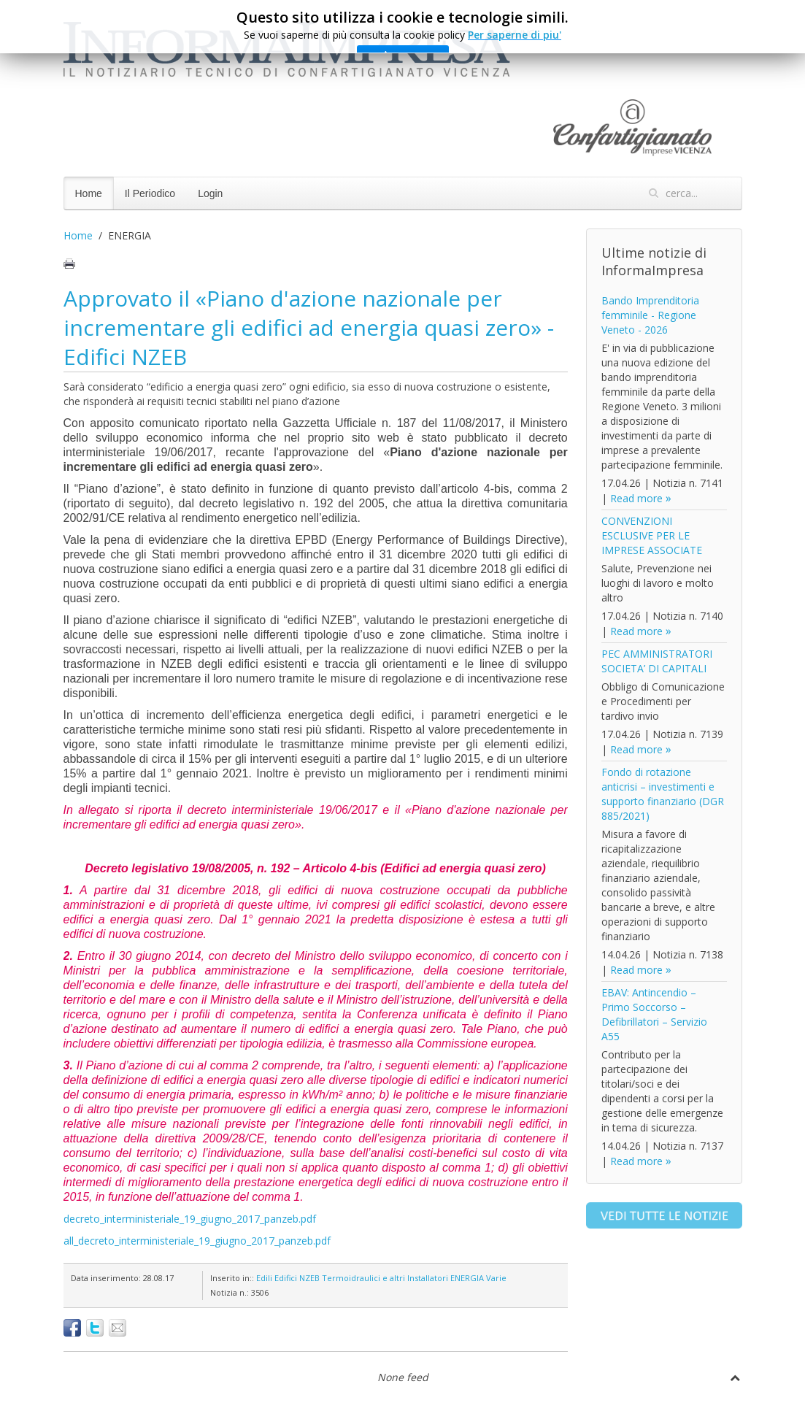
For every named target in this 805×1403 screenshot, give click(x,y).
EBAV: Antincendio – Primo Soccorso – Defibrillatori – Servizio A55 (654, 1014)
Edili (264, 1277)
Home (88, 193)
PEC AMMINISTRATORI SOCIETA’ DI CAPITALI (656, 661)
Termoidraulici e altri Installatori (385, 1277)
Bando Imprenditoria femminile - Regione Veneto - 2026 (650, 315)
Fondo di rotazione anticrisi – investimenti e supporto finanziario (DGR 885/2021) (662, 794)
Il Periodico (150, 193)
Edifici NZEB (297, 1277)
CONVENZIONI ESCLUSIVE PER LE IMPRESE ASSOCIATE (651, 535)
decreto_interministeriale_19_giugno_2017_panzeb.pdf (189, 1219)
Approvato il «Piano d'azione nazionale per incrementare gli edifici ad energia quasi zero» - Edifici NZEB (308, 327)
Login (210, 193)
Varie (496, 1277)
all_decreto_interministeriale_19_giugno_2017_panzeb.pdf (197, 1241)
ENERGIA (467, 1277)
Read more (636, 498)
